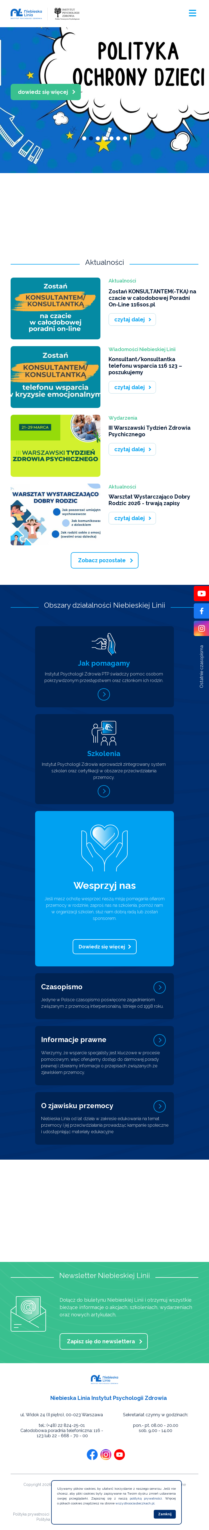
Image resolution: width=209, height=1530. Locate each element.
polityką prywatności (146, 1498)
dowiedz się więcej (54, 92)
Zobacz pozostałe (102, 560)
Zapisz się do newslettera (101, 1341)
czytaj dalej (129, 319)
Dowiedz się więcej (102, 947)
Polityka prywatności (31, 1514)
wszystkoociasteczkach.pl (134, 1503)
